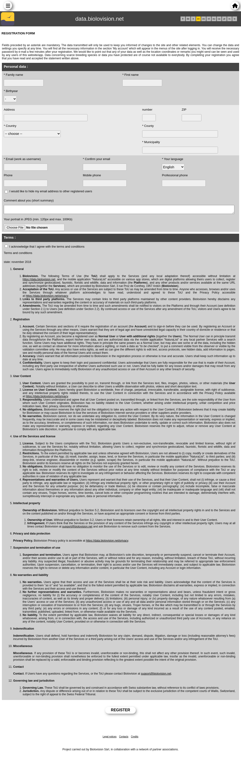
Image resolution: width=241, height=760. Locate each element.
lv (235, 19)
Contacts (123, 738)
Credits (134, 738)
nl (208, 19)
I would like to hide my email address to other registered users (50, 191)
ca (219, 19)
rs (229, 19)
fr (183, 19)
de (188, 19)
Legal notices (109, 738)
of (147, 521)
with (218, 474)
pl (224, 19)
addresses (29, 287)
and (167, 388)
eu (214, 19)
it (193, 19)
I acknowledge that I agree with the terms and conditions (46, 248)
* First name (130, 74)
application (156, 341)
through (71, 515)
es (203, 19)
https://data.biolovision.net (39, 280)
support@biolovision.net (77, 528)
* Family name (13, 74)
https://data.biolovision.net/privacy (47, 297)
